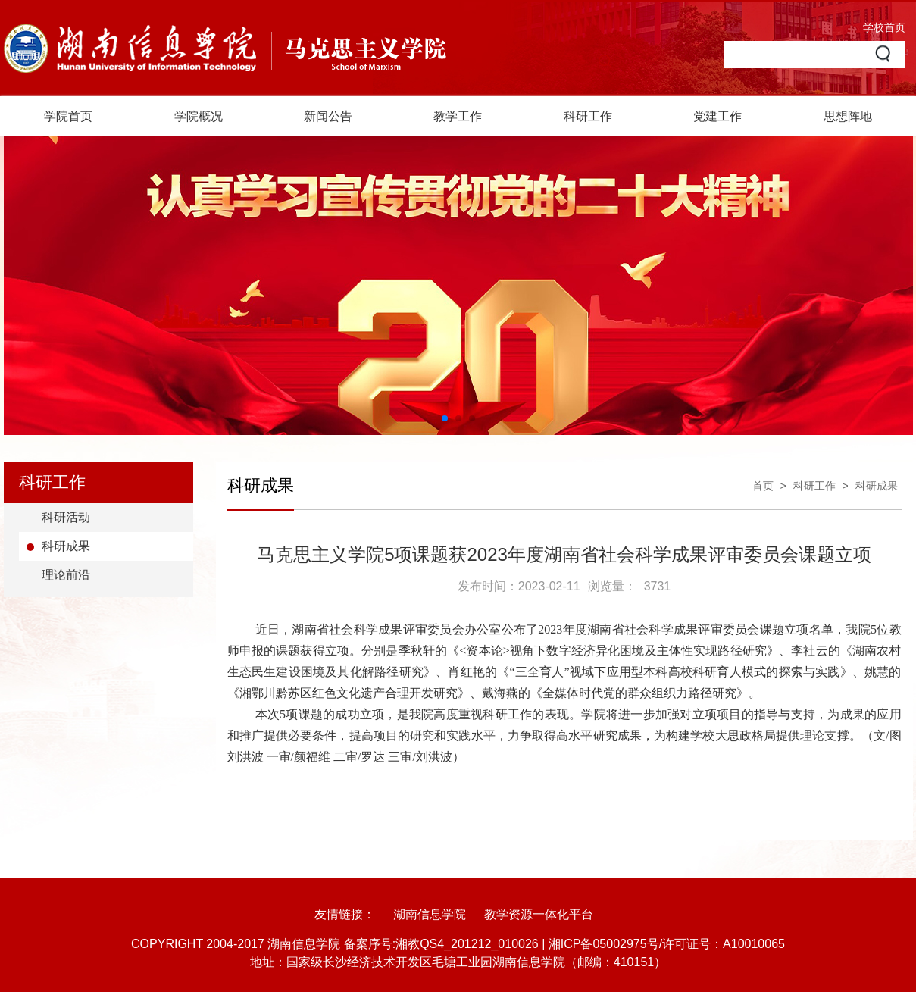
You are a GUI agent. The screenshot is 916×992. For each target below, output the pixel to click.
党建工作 (717, 116)
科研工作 (588, 116)
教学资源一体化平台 (538, 914)
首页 (763, 486)
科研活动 (66, 517)
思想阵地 (848, 116)
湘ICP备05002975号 (604, 943)
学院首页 (68, 116)
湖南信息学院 (429, 914)
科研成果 (66, 546)
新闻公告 (328, 116)
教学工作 (457, 116)
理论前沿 (66, 574)
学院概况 (198, 116)
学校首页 (884, 27)
